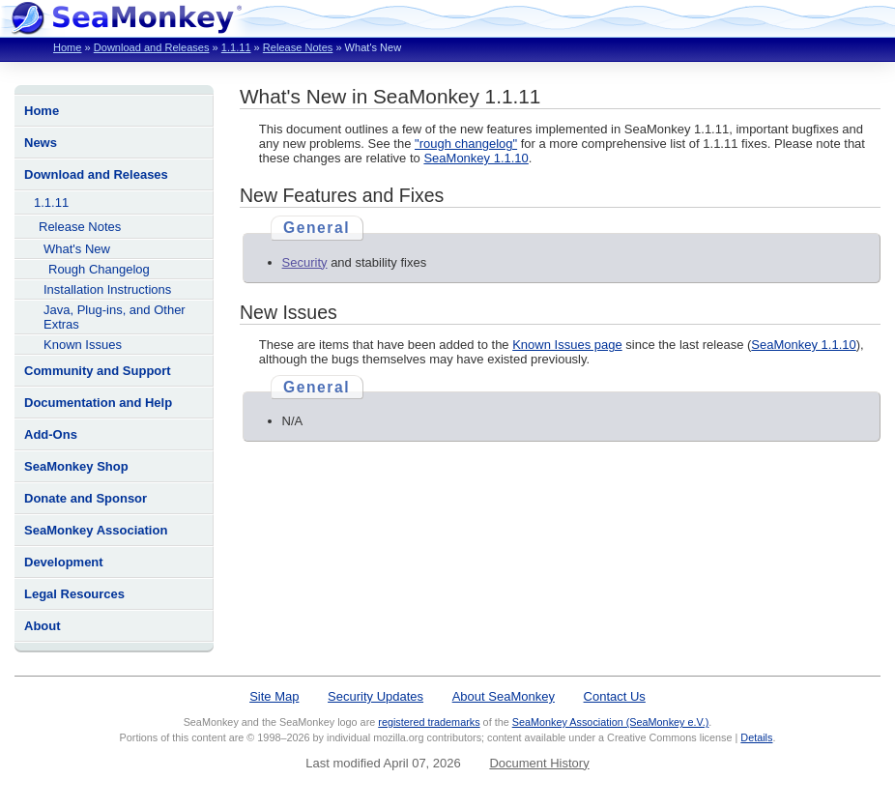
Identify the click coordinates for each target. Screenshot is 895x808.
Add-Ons (50, 434)
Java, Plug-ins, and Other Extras (114, 317)
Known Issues (82, 344)
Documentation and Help (98, 402)
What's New (76, 249)
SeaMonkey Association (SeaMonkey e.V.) (610, 722)
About (42, 626)
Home (67, 47)
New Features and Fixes (342, 195)
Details (756, 737)
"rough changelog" (466, 143)
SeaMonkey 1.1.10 (475, 158)
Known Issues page (566, 344)
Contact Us (615, 696)
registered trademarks (428, 722)
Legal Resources (74, 594)
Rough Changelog (99, 269)
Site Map (274, 696)
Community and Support (97, 370)
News (40, 142)
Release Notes (297, 47)
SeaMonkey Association (95, 530)
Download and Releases (152, 47)
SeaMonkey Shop (76, 466)
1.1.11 (236, 47)
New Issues (288, 312)
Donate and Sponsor (85, 498)
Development (63, 562)
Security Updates (375, 696)
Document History (539, 763)
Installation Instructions (107, 289)
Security (305, 262)
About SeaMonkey (503, 696)
